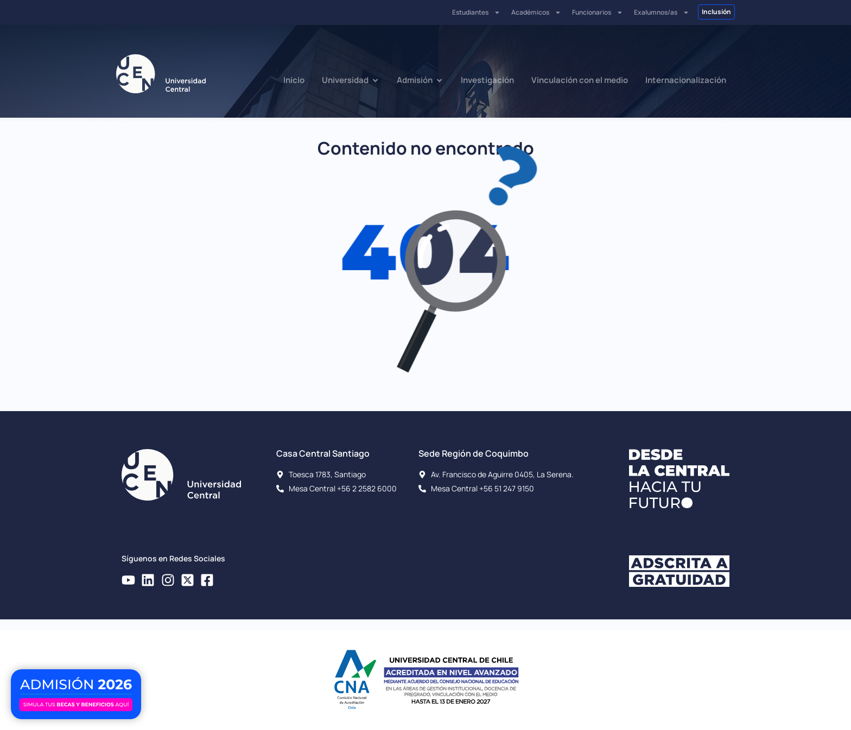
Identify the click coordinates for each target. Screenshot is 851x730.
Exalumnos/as (661, 12)
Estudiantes (476, 12)
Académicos (536, 12)
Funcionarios (597, 12)
